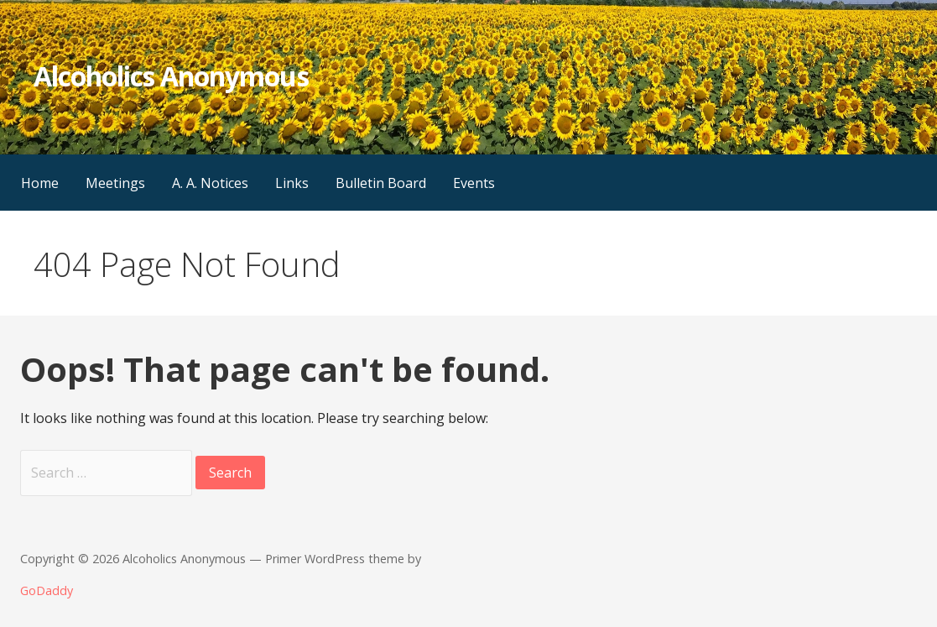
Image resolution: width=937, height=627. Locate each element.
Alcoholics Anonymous (171, 76)
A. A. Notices (210, 183)
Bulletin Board (381, 183)
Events (474, 183)
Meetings (115, 183)
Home (40, 183)
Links (292, 183)
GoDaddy (46, 590)
